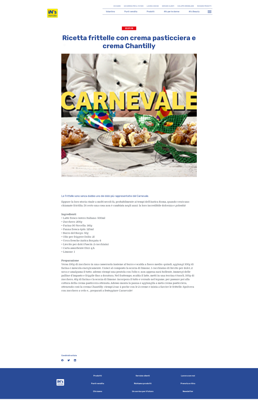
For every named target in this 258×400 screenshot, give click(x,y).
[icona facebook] (62, 361)
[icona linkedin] (75, 361)
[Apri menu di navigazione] (209, 12)
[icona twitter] (69, 361)
